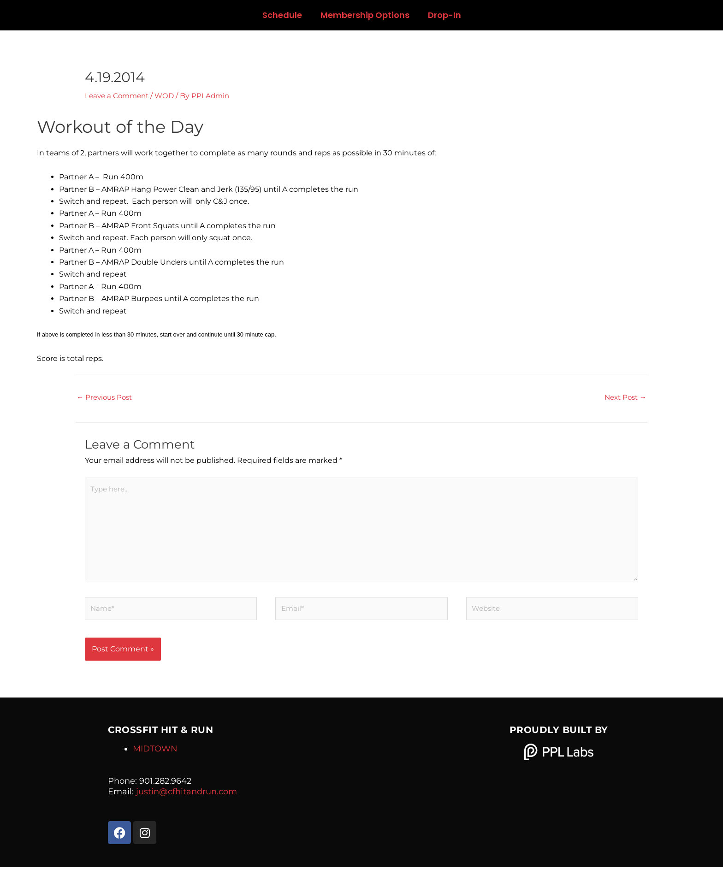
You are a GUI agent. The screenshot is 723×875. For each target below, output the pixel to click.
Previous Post (106, 397)
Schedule (282, 15)
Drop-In (444, 15)
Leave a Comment (119, 95)
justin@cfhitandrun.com (186, 799)
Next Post (623, 397)
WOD (169, 95)
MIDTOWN (155, 756)
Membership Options (364, 15)
